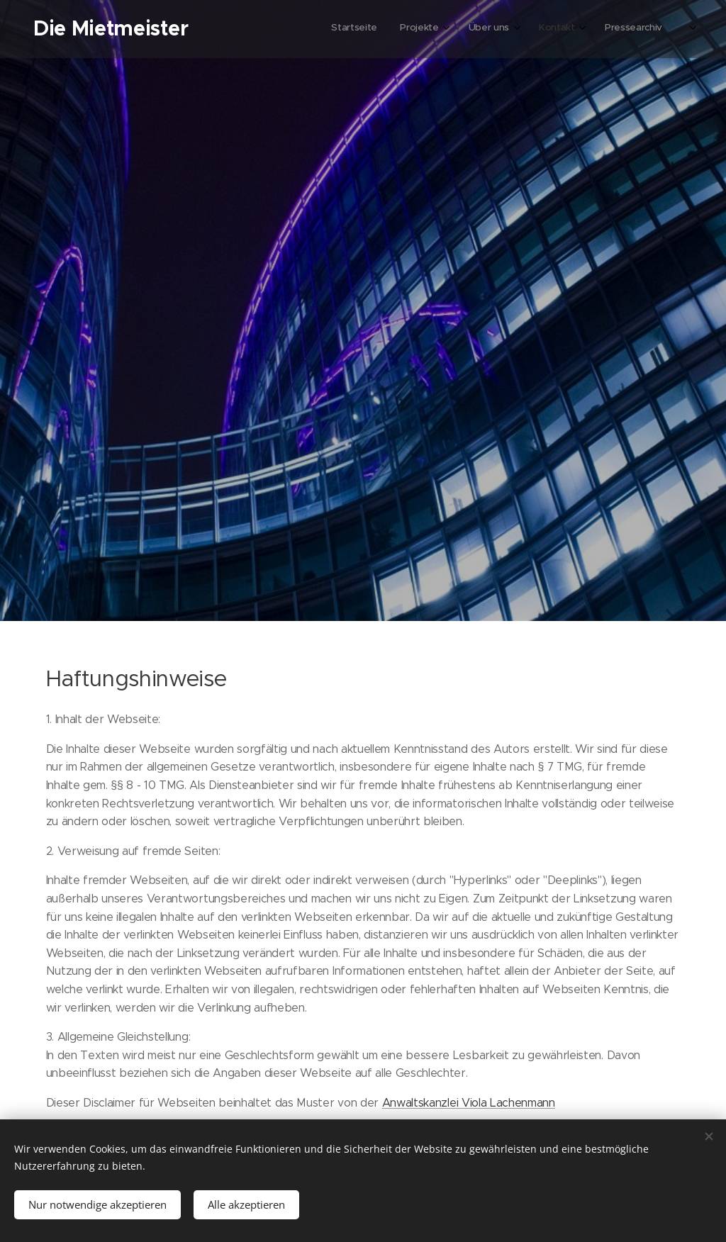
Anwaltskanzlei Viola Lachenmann (468, 1102)
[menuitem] (547, 29)
